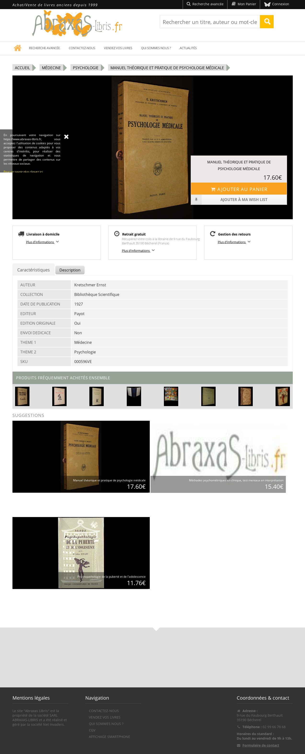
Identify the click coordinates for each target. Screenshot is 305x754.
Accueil (22, 67)
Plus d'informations (43, 241)
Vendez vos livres (118, 48)
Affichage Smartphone (109, 736)
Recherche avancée (44, 48)
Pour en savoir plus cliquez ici (23, 219)
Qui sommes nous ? (156, 48)
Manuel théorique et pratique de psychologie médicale (167, 67)
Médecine (51, 67)
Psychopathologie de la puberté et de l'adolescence (111, 577)
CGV (92, 730)
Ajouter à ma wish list (229, 200)
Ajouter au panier (239, 189)
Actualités (188, 48)
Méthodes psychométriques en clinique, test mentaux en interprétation (236, 480)
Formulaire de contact (260, 745)
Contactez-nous (82, 48)
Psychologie (85, 67)
